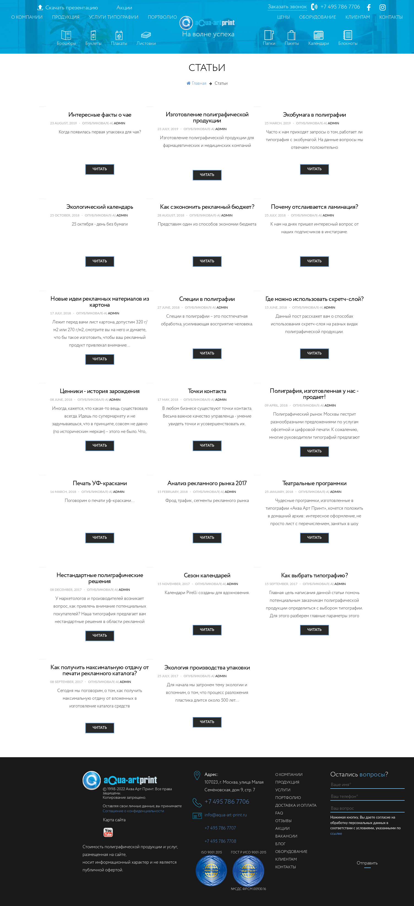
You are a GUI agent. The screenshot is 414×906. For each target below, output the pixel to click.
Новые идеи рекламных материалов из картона (99, 302)
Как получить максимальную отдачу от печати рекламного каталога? (99, 671)
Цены (283, 17)
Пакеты (292, 38)
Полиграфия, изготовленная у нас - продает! (314, 394)
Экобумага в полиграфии (314, 115)
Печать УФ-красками (100, 484)
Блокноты (348, 38)
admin (119, 123)
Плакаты (119, 38)
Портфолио (162, 17)
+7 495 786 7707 (220, 828)
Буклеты (93, 38)
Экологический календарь (99, 207)
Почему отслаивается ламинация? (314, 207)
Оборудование (317, 17)
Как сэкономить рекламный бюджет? (207, 207)
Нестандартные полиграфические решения (99, 578)
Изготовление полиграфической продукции (207, 118)
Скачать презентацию (71, 8)
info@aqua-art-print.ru (226, 815)
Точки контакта (207, 391)
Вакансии (286, 836)
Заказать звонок (287, 6)
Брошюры (66, 38)
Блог (280, 844)
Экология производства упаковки (207, 668)
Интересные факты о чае (99, 115)
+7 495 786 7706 (340, 7)
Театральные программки (314, 484)
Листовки (146, 38)
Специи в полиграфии (207, 299)
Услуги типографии (113, 17)
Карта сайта (114, 820)
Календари (318, 38)
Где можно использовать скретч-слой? (314, 299)
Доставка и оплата (296, 805)
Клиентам (357, 17)
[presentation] (372, 847)
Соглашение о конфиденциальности (133, 811)
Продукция (66, 17)
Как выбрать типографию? (314, 576)
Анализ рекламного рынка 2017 (207, 484)
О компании (27, 17)
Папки (269, 38)
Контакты (391, 17)
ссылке (336, 833)
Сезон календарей (207, 576)
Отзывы (283, 821)
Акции (124, 8)
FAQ (279, 813)
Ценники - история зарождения (100, 391)
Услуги (282, 790)
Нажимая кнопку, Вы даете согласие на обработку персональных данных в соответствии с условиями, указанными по (365, 825)
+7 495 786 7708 (220, 841)
